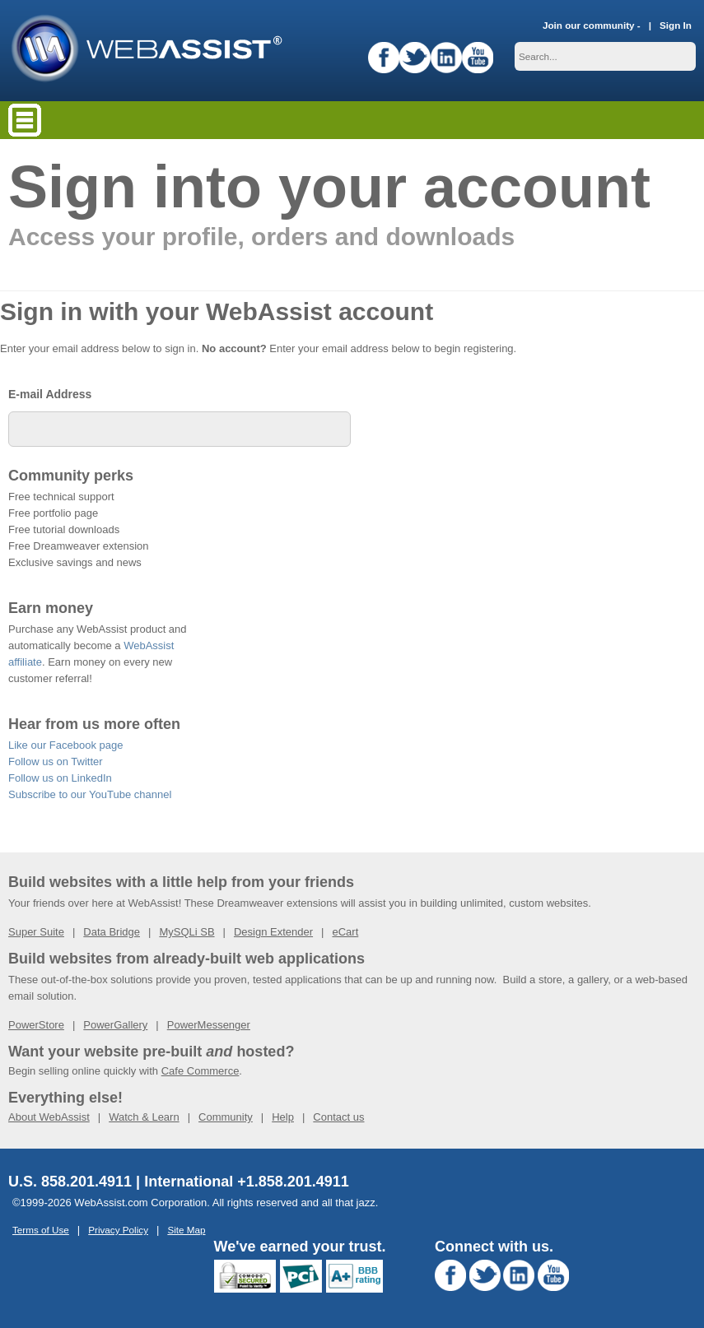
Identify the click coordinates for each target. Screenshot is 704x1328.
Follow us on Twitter (55, 761)
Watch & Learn (144, 1117)
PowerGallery (115, 1025)
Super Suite (36, 932)
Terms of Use (40, 1229)
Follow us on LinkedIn (60, 778)
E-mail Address (49, 394)
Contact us (338, 1117)
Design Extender (273, 932)
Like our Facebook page (65, 745)
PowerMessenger (208, 1025)
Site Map (186, 1229)
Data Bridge (111, 932)
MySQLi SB (186, 932)
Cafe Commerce (200, 1071)
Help (283, 1117)
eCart (345, 932)
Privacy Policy (118, 1229)
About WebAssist (49, 1117)
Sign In (676, 25)
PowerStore (36, 1025)
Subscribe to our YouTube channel (89, 794)
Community (225, 1117)
